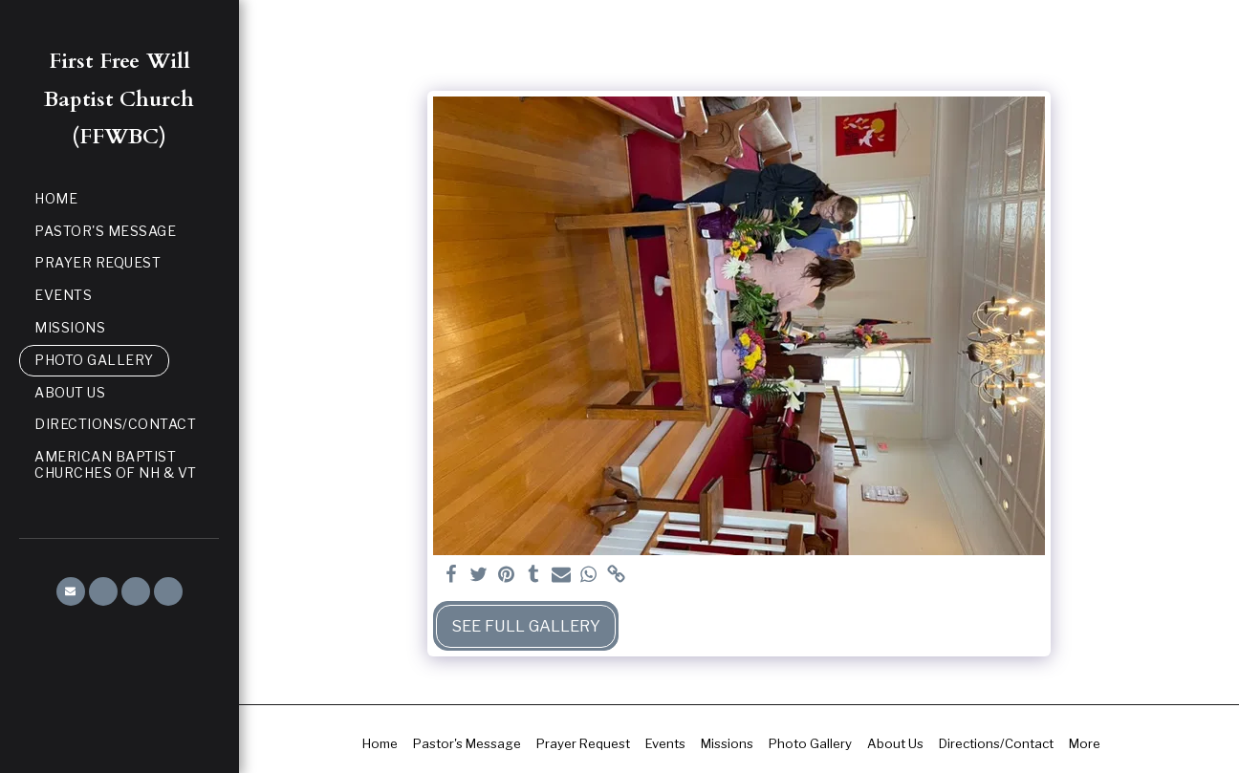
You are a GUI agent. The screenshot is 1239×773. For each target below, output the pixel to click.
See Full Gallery (525, 625)
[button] (70, 591)
